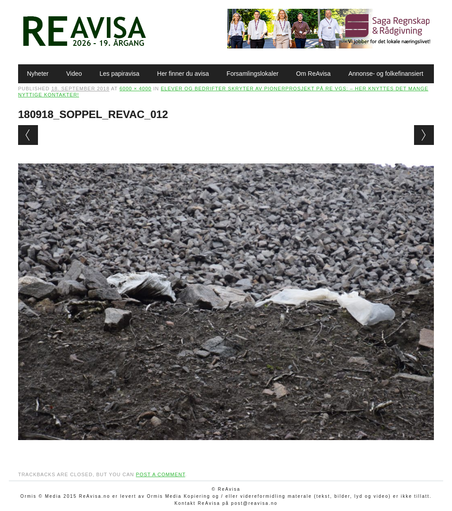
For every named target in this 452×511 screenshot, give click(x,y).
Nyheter (38, 73)
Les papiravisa (119, 73)
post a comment (160, 474)
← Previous (28, 135)
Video (74, 73)
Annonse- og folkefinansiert (385, 73)
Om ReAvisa (313, 73)
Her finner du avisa (183, 73)
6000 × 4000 (135, 88)
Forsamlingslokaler (252, 73)
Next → (424, 135)
